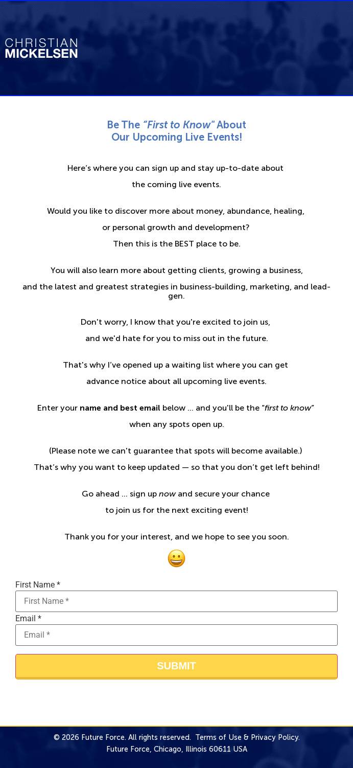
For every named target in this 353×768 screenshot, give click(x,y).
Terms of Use (218, 737)
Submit (176, 665)
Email (28, 619)
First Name (37, 585)
